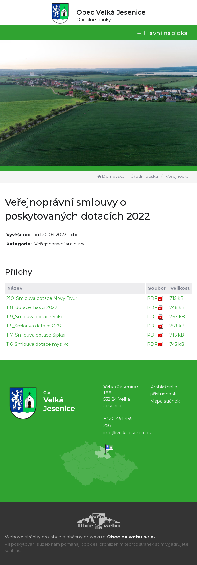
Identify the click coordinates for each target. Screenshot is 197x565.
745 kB (176, 344)
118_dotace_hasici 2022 (31, 307)
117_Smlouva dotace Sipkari (36, 335)
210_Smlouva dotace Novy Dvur (41, 298)
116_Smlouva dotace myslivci (38, 344)
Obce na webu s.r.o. (131, 537)
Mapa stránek (165, 401)
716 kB (176, 335)
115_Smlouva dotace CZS (33, 326)
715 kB (176, 298)
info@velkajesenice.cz (127, 433)
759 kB (177, 326)
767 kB (177, 317)
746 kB (177, 307)
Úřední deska (144, 176)
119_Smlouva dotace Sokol (35, 317)
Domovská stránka (112, 176)
